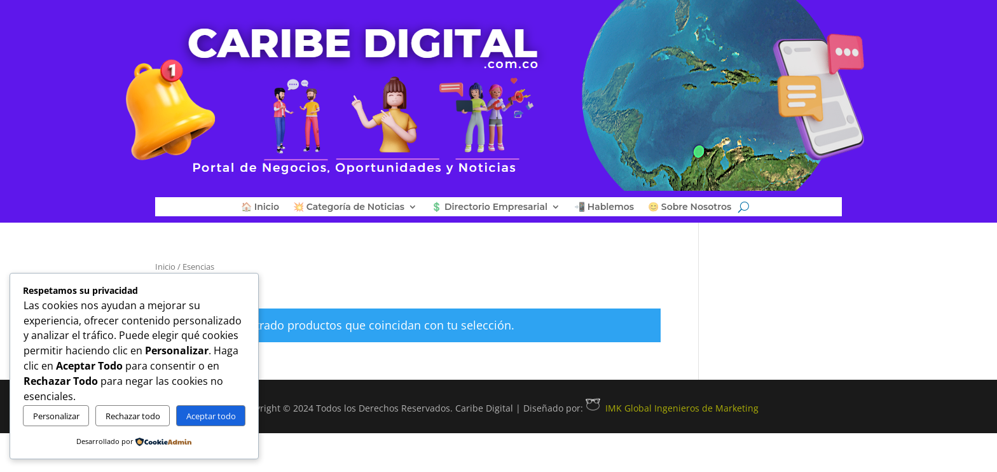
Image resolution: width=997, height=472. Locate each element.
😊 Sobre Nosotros (689, 207)
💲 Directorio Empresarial (489, 207)
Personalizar (56, 416)
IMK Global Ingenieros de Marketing (672, 408)
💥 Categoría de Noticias (348, 207)
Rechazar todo (133, 416)
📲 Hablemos (604, 207)
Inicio (165, 266)
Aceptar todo (211, 416)
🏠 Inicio (260, 207)
